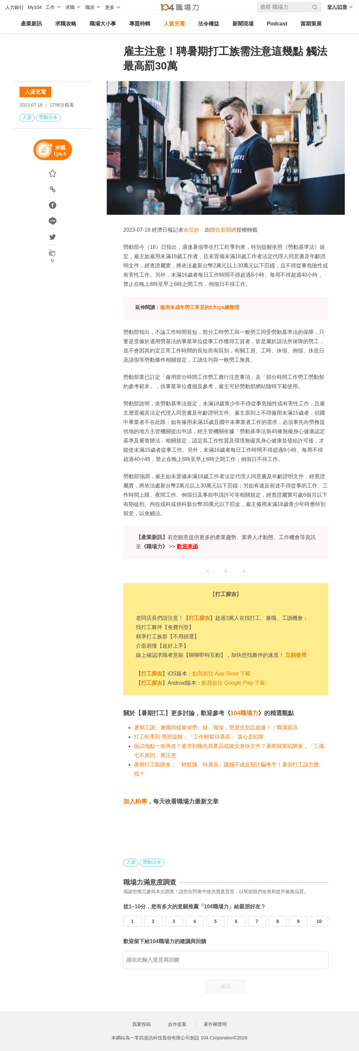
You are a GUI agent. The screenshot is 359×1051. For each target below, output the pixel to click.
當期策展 (311, 23)
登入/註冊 (337, 7)
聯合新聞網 (223, 230)
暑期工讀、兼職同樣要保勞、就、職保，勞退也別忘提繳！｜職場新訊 (216, 727)
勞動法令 (48, 117)
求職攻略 (65, 23)
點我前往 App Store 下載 (221, 673)
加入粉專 (135, 801)
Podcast (277, 23)
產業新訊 (31, 23)
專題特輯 (139, 23)
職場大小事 (103, 23)
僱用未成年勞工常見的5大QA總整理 (200, 307)
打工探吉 (199, 618)
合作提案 (177, 1024)
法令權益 (208, 23)
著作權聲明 (215, 1024)
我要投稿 (141, 1024)
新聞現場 (243, 23)
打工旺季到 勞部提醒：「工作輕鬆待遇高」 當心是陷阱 (199, 737)
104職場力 (244, 713)
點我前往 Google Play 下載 (233, 683)
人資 (27, 117)
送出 (225, 986)
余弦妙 (191, 230)
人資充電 (174, 23)
